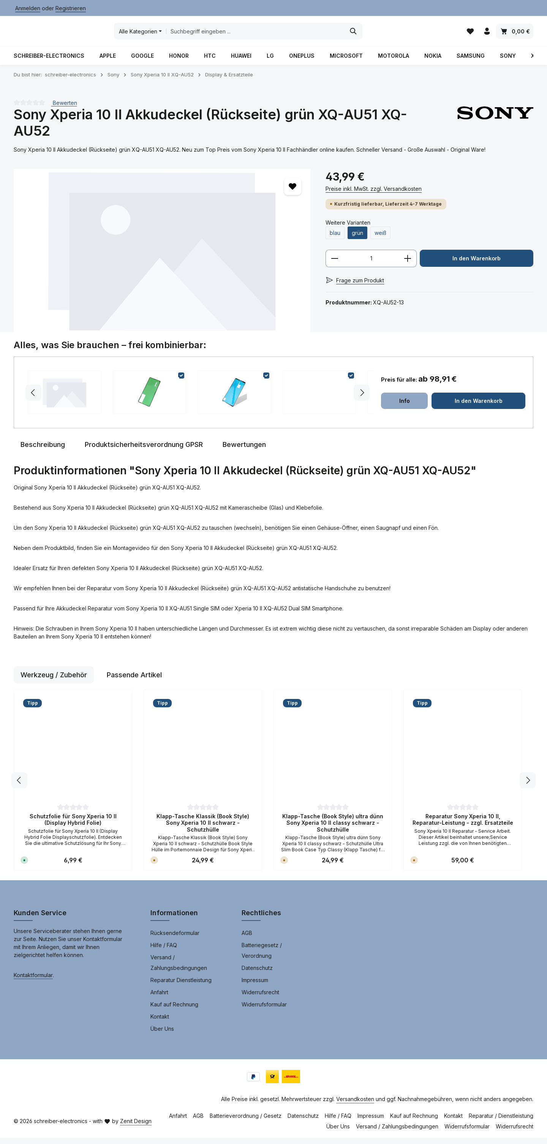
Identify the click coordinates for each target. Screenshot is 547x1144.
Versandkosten (355, 1105)
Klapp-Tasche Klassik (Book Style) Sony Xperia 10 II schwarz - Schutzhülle (203, 829)
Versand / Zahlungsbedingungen (178, 968)
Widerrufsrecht (260, 998)
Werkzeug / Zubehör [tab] (54, 681)
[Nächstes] (528, 786)
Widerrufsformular (264, 1010)
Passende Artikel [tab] (134, 681)
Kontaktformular (33, 981)
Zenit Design (136, 1127)
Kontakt (159, 1022)
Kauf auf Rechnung (174, 1010)
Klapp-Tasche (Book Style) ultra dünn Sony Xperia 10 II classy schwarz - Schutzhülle (332, 829)
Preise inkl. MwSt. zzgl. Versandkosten (374, 194)
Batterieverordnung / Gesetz (245, 1122)
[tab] (43, 450)
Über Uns (162, 1035)
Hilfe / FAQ (163, 951)
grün (357, 238)
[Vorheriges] (19, 786)
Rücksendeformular (174, 939)
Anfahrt (159, 998)
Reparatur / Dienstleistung (501, 1122)
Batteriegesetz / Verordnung (262, 956)
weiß (380, 238)
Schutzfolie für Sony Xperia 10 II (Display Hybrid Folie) (73, 825)
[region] (162, 256)
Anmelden (27, 8)
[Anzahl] (371, 264)
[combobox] (311, 34)
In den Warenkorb (476, 264)
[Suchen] (409, 34)
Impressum (255, 986)
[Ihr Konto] (486, 34)
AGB (247, 939)
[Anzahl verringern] (334, 264)
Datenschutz (257, 974)
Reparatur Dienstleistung (181, 986)
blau (335, 238)
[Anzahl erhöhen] (408, 264)
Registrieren (70, 8)
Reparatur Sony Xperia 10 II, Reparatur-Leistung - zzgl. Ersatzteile (463, 825)
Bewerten (64, 108)
